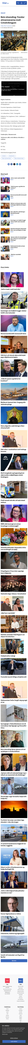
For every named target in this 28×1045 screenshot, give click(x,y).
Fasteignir (20, 1010)
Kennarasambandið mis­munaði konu (13, 334)
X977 (21, 1020)
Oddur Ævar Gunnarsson (6, 26)
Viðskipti (7, 1010)
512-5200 (21, 986)
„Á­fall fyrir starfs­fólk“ (15, 254)
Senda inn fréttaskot (20, 1001)
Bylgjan (20, 1017)
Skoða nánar (5, 1034)
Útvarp (7, 1018)
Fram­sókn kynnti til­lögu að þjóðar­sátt (13, 677)
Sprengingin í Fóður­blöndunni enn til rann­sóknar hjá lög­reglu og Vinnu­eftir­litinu (14, 726)
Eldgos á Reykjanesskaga (19, 158)
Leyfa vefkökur (14, 1041)
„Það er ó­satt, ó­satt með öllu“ (17, 178)
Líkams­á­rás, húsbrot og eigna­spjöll (12, 933)
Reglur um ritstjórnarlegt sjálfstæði (7, 987)
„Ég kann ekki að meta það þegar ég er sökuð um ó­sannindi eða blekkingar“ (18, 239)
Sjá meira (14, 960)
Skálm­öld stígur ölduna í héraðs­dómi (13, 594)
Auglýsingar (20, 988)
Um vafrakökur (20, 999)
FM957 (20, 1018)
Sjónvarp (7, 1017)
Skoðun (7, 1015)
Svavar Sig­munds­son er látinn (11, 914)
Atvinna (20, 1012)
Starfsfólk (20, 994)
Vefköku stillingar (14, 1038)
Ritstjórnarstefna (21, 991)
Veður (21, 1015)
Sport (7, 1012)
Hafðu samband (21, 989)
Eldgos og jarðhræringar (6, 158)
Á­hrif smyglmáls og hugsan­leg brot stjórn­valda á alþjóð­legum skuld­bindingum (12, 475)
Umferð (20, 996)
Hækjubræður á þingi (8, 656)
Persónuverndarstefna (7, 989)
